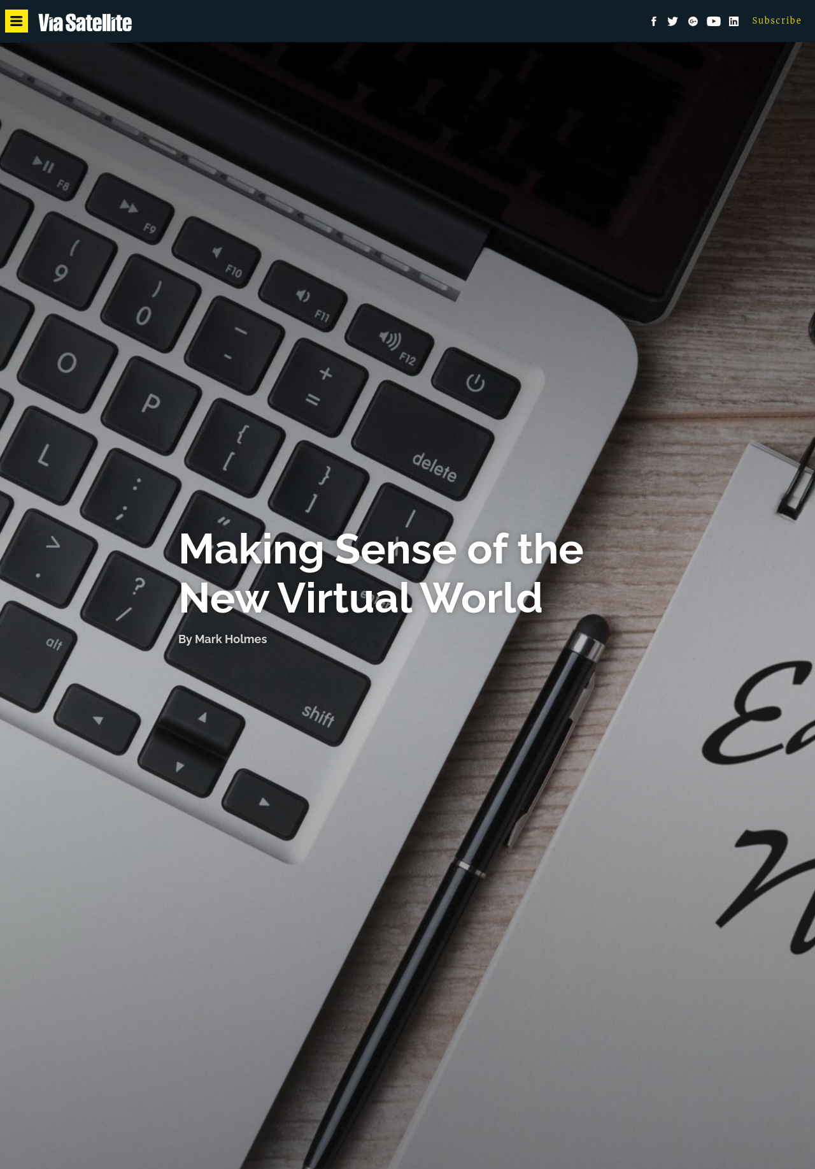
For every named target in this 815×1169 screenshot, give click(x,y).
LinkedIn (734, 21)
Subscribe (777, 20)
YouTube (714, 21)
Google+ (693, 21)
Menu (18, 21)
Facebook (654, 21)
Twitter (673, 21)
